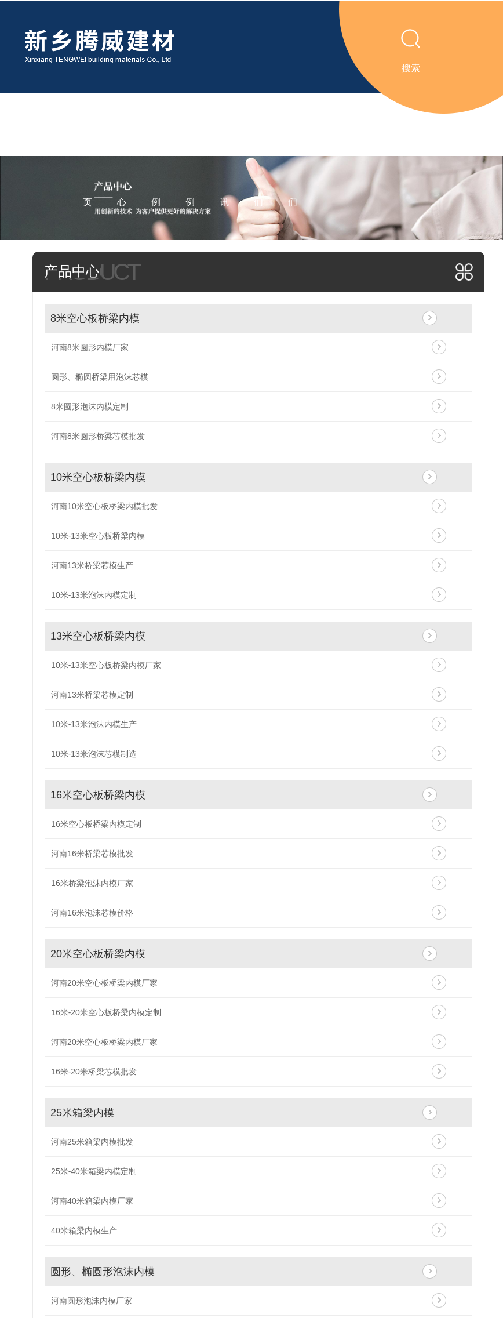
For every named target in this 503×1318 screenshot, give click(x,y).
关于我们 (258, 155)
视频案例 (156, 155)
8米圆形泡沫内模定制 (90, 406)
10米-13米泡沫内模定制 (94, 595)
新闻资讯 (224, 155)
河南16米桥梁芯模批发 (92, 853)
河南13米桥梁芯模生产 (92, 565)
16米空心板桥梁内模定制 (96, 824)
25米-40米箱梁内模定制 (94, 1171)
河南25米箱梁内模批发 (92, 1141)
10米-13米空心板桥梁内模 (98, 535)
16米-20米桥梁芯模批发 (94, 1071)
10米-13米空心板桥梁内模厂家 (106, 665)
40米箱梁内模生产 (84, 1230)
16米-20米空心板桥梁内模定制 (106, 1012)
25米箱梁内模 (82, 1113)
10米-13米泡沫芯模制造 (94, 753)
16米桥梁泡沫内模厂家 (92, 883)
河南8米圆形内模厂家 (90, 347)
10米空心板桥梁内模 (97, 477)
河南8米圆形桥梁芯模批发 (98, 436)
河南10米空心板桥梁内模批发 (104, 506)
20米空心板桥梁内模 (97, 954)
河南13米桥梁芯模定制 (92, 694)
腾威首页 (87, 155)
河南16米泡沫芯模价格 (92, 912)
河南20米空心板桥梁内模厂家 (104, 982)
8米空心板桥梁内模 (95, 318)
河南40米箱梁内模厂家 (92, 1201)
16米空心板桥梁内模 (97, 795)
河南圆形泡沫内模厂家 (91, 1300)
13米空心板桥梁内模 (97, 636)
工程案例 (190, 155)
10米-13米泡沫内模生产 (94, 724)
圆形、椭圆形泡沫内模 (102, 1271)
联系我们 (293, 155)
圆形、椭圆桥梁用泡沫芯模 (99, 377)
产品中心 (122, 155)
